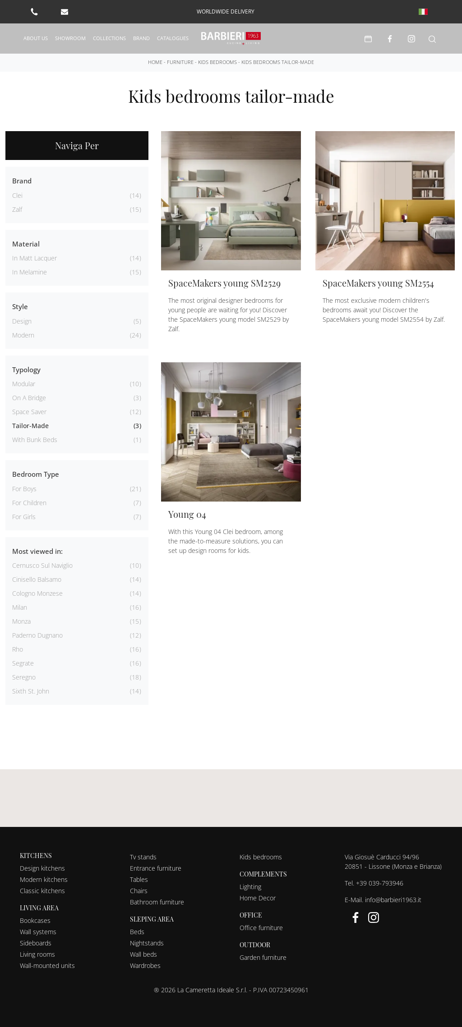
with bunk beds (34, 439)
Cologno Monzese (37, 593)
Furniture (180, 62)
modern (23, 335)
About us (35, 38)
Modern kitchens (44, 879)
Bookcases (35, 920)
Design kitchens (42, 868)
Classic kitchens (42, 890)
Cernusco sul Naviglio (42, 565)
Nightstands (147, 943)
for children (29, 502)
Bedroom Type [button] (35, 474)
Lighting (250, 886)
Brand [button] (22, 180)
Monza (21, 621)
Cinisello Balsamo (36, 579)
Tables (139, 879)
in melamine (29, 272)
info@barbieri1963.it (393, 899)
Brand (141, 38)
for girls (24, 516)
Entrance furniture (155, 868)
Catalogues (173, 38)
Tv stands (143, 857)
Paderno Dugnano (37, 635)
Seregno (24, 677)
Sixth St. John (30, 691)
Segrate (23, 663)
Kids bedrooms (217, 62)
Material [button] (26, 243)
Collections (109, 38)
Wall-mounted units (47, 965)
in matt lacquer (34, 258)
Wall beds (143, 954)
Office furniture (261, 927)
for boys (24, 488)
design (22, 321)
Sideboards (35, 943)
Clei (17, 195)
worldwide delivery (225, 11)
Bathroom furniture (157, 902)
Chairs (139, 890)
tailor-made (30, 425)
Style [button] (20, 306)
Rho (17, 649)
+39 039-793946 (379, 883)
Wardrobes (145, 965)
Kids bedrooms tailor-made (277, 62)
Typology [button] (26, 369)
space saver (29, 411)
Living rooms (37, 954)
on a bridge (29, 397)
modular (23, 383)
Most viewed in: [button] (37, 551)
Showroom (70, 38)
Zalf (17, 209)
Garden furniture (263, 957)
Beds (137, 931)
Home (155, 62)
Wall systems (38, 931)
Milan (19, 607)
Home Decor (258, 898)
